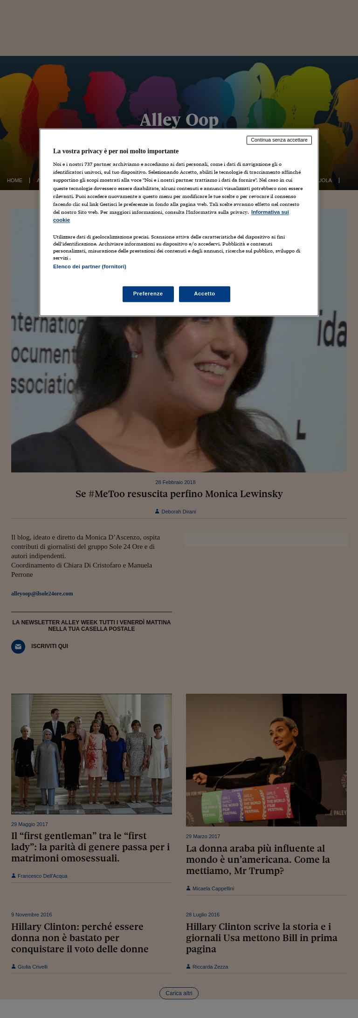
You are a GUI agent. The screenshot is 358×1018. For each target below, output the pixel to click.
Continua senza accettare (279, 140)
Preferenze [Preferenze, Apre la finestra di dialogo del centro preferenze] (148, 294)
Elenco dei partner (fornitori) (89, 266)
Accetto (204, 294)
